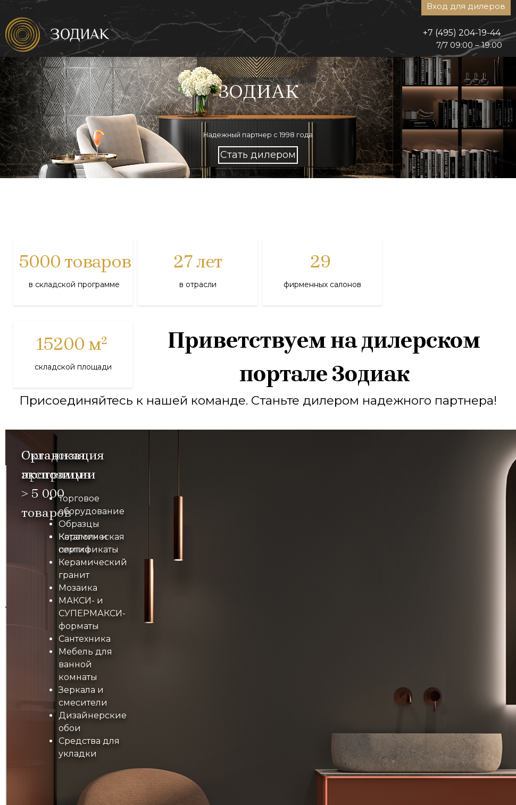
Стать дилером (258, 155)
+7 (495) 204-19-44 (462, 33)
